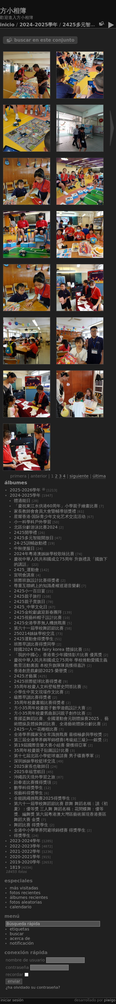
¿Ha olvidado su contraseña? (33, 987)
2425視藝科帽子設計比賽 (38, 617)
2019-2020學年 (25, 862)
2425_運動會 (26, 569)
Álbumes (15, 482)
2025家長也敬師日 (31, 766)
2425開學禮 (25, 532)
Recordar (17, 974)
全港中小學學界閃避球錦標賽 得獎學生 (50, 830)
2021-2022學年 (25, 851)
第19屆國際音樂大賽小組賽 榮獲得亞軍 (50, 745)
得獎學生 (22, 835)
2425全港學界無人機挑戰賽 (40, 622)
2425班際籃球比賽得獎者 (38, 681)
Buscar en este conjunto (44, 40)
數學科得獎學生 (28, 787)
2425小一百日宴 (29, 591)
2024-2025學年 (39, 24)
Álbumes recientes (29, 897)
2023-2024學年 (25, 840)
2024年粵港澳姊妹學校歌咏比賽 (44, 553)
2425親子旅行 (27, 596)
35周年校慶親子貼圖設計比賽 (41, 750)
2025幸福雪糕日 (29, 771)
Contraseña (17, 967)
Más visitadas (24, 888)
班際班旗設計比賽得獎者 (36, 580)
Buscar (17, 933)
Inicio (7, 24)
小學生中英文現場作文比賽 (39, 692)
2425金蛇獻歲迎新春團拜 (38, 612)
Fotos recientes (25, 892)
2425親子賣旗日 (29, 601)
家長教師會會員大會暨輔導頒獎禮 (45, 511)
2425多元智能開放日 (86, 24)
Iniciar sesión (12, 1000)
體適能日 (22, 500)
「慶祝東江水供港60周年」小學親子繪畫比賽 (56, 505)
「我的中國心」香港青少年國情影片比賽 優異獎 (58, 654)
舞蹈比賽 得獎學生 (31, 824)
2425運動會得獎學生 (34, 638)
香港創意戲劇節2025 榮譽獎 (40, 670)
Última (99, 476)
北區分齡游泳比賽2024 (36, 527)
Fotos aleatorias (26, 902)
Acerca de (20, 938)
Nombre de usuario (25, 960)
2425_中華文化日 (30, 606)
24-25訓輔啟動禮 (30, 543)
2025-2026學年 (25, 490)
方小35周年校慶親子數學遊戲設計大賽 (50, 707)
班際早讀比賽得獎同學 (34, 644)
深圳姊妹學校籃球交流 (34, 761)
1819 (15, 867)
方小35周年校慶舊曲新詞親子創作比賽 (50, 713)
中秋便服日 (24, 548)
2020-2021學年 (25, 856)
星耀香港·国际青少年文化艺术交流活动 (50, 516)
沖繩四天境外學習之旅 (34, 777)
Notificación (22, 943)
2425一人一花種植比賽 (36, 729)
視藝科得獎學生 (28, 793)
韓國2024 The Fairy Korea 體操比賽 (48, 649)
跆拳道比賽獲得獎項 (32, 782)
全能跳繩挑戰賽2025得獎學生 (42, 798)
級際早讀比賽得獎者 (32, 697)
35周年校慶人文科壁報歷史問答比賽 (47, 686)
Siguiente (79, 476)
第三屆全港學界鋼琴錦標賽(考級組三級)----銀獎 (58, 739)
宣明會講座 (24, 575)
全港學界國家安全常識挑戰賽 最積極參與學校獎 (58, 734)
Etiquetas (19, 929)
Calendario (20, 906)
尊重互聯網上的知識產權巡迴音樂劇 (47, 585)
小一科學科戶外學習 (32, 521)
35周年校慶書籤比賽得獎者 (39, 702)
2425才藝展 (25, 676)
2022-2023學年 (25, 846)
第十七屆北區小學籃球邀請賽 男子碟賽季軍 (54, 755)
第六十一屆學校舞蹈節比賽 (39, 628)
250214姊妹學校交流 (34, 633)
